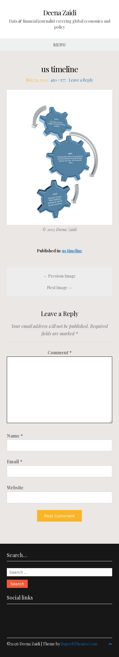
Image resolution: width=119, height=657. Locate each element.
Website (15, 487)
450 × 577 (58, 80)
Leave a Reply (81, 80)
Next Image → (59, 287)
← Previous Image (59, 276)
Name (15, 436)
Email (14, 461)
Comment (60, 352)
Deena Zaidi (59, 12)
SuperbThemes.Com (79, 644)
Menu (59, 45)
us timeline (72, 250)
